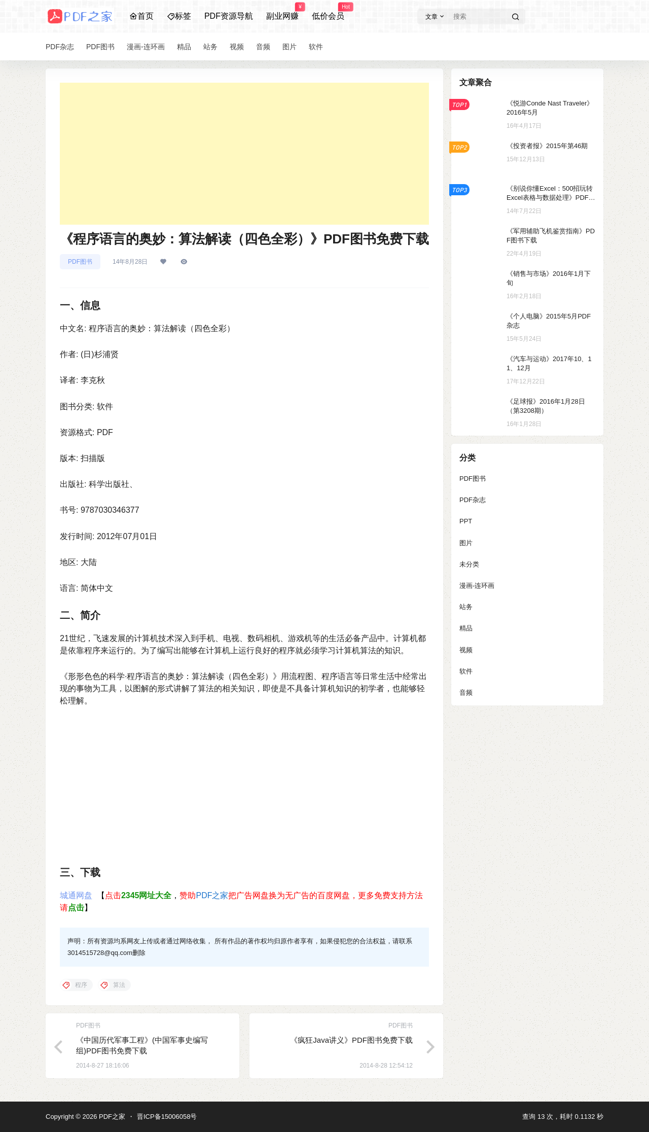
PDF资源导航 (228, 16)
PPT (465, 521)
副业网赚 (282, 12)
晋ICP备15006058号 (167, 1116)
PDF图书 (80, 261)
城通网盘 (76, 895)
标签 (179, 16)
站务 (466, 607)
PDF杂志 (472, 500)
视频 (466, 650)
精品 (466, 628)
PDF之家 (212, 895)
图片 (466, 543)
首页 (141, 16)
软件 (466, 671)
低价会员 (328, 12)
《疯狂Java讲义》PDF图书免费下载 (351, 1040)
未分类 (469, 564)
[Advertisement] (244, 154)
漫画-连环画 (476, 585)
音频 (466, 692)
